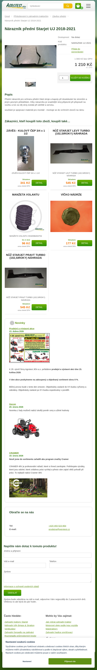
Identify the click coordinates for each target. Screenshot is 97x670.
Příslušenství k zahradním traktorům (31, 16)
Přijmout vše (69, 661)
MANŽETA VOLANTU (25, 194)
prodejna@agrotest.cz (59, 529)
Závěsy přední (59, 16)
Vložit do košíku (80, 78)
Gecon (12, 404)
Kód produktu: (62, 43)
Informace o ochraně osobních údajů (21, 586)
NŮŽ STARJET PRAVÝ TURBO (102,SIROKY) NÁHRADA (25, 256)
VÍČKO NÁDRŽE (71, 194)
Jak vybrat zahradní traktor (58, 622)
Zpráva (7, 571)
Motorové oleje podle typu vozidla (62, 625)
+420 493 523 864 (57, 526)
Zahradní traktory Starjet (16, 622)
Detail (39, 183)
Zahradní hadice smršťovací (59, 632)
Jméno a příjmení (12, 551)
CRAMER (14, 453)
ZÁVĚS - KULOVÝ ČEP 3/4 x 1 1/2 (25, 132)
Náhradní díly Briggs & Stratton (19, 625)
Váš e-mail (9, 561)
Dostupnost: (64, 37)
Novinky (20, 323)
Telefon (52, 561)
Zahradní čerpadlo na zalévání (19, 632)
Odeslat (12, 593)
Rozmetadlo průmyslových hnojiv (20, 636)
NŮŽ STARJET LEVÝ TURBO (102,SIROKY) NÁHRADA (71, 132)
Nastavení (27, 661)
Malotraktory (52, 629)
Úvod (7, 16)
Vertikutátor (10, 629)
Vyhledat (68, 5)
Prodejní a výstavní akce (21, 328)
